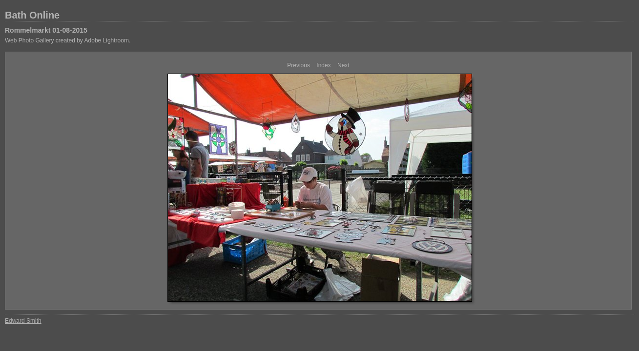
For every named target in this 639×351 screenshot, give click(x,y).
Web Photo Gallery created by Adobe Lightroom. (67, 40)
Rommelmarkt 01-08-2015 (46, 30)
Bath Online (32, 15)
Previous (298, 65)
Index (323, 65)
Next (343, 65)
